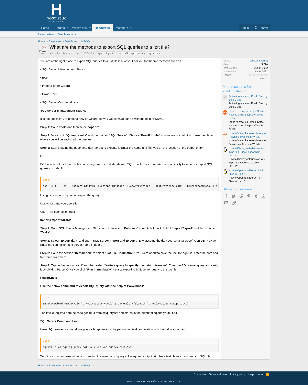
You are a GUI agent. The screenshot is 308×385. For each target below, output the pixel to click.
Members (122, 27)
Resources (102, 27)
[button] (67, 27)
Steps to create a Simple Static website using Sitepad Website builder (246, 115)
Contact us (200, 374)
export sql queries (106, 53)
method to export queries (132, 53)
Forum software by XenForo (154, 381)
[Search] (261, 27)
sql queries (154, 53)
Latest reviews (46, 34)
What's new (79, 27)
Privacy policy (238, 374)
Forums (60, 27)
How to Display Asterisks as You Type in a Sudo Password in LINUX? (247, 152)
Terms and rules (218, 374)
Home (45, 27)
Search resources (68, 34)
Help (251, 374)
